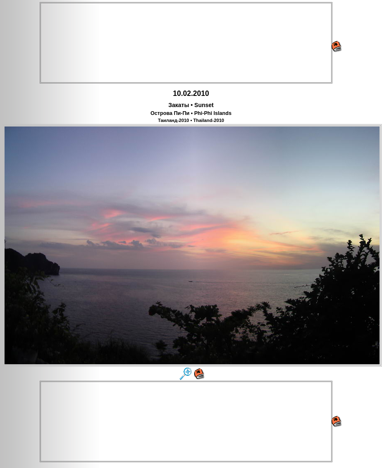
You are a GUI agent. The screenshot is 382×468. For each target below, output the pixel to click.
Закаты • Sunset (191, 105)
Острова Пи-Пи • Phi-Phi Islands (191, 113)
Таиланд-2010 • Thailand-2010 (191, 120)
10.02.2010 (191, 93)
